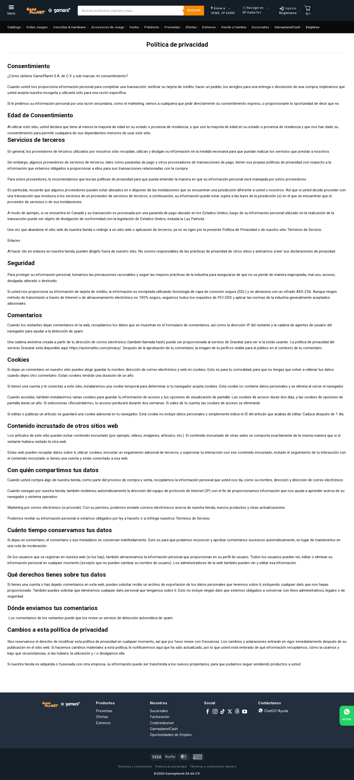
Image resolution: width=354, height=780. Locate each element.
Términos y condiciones (135, 766)
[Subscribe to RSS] (237, 712)
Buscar (193, 10)
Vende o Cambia (233, 27)
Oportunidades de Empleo (171, 735)
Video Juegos (37, 27)
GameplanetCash (287, 27)
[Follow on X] (229, 712)
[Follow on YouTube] (244, 712)
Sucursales (260, 27)
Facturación (159, 717)
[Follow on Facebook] (207, 712)
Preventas (172, 27)
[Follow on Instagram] (215, 712)
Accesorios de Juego (107, 27)
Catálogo (14, 27)
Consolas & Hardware (69, 27)
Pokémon (151, 27)
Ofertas (191, 27)
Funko (134, 27)
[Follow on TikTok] (222, 712)
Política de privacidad (171, 766)
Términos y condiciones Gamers (213, 766)
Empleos (313, 27)
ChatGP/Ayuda (273, 711)
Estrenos (209, 27)
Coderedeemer (162, 723)
